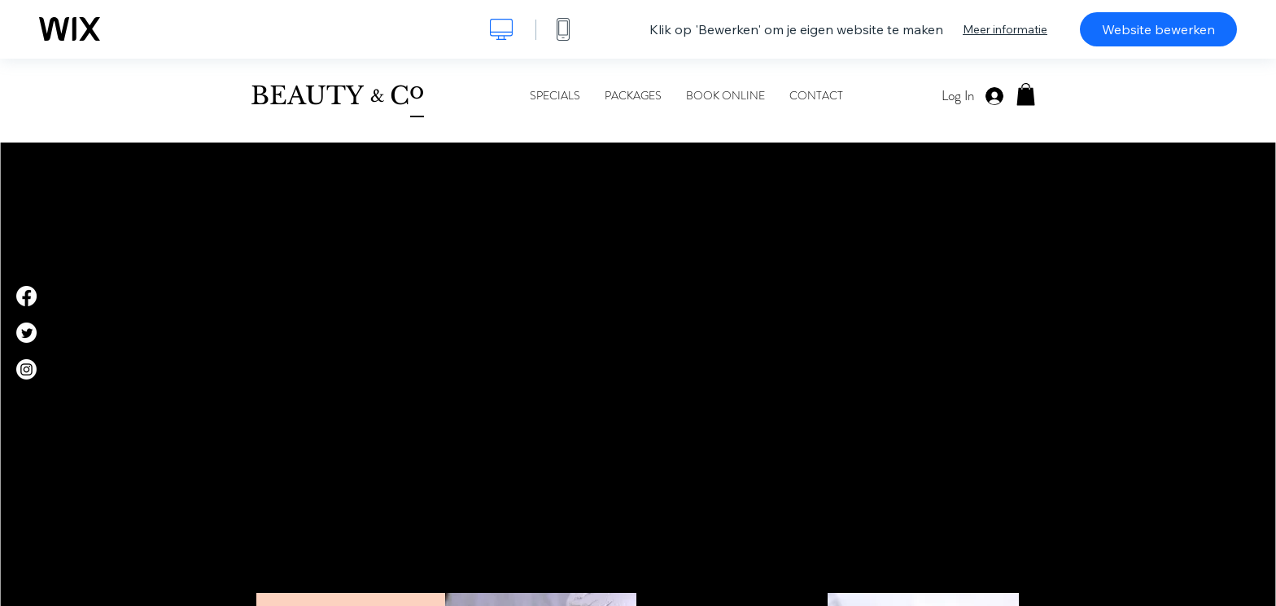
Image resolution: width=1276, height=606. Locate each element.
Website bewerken (1158, 29)
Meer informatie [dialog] (1005, 29)
